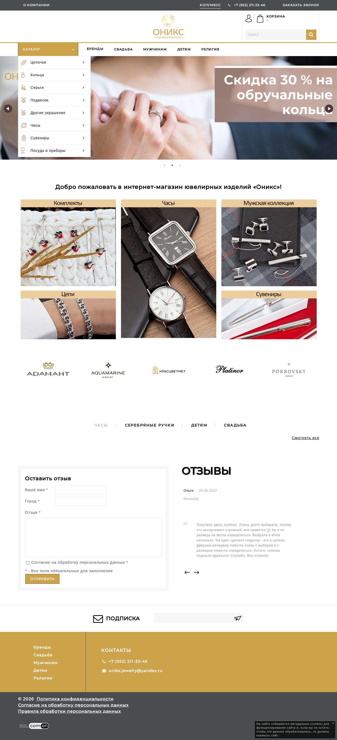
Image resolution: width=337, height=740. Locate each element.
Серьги (54, 87)
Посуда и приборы (54, 150)
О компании (36, 5)
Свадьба (123, 49)
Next (329, 109)
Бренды (95, 49)
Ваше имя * (36, 489)
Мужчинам (155, 49)
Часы (54, 125)
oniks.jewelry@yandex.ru (135, 670)
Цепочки (54, 62)
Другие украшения (54, 113)
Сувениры (54, 138)
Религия (210, 49)
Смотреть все (305, 438)
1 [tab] (164, 165)
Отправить (42, 579)
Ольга (189, 490)
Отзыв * (33, 512)
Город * (32, 501)
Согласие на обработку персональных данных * (79, 562)
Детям (184, 49)
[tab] (101, 425)
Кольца (54, 75)
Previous (8, 109)
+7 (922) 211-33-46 (249, 5)
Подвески (54, 100)
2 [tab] (172, 165)
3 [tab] (180, 165)
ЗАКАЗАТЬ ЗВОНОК (301, 5)
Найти (311, 35)
